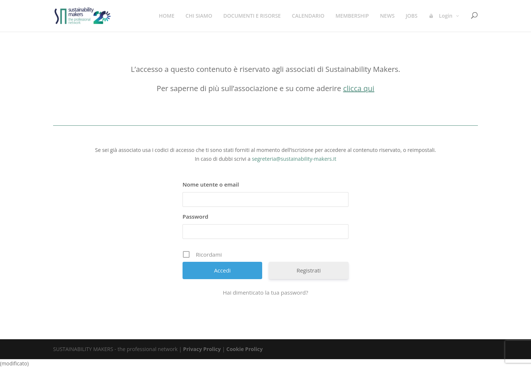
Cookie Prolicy (244, 349)
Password (195, 216)
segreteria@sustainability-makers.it (294, 158)
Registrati (308, 270)
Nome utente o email (211, 184)
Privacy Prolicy (202, 349)
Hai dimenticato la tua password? (265, 292)
